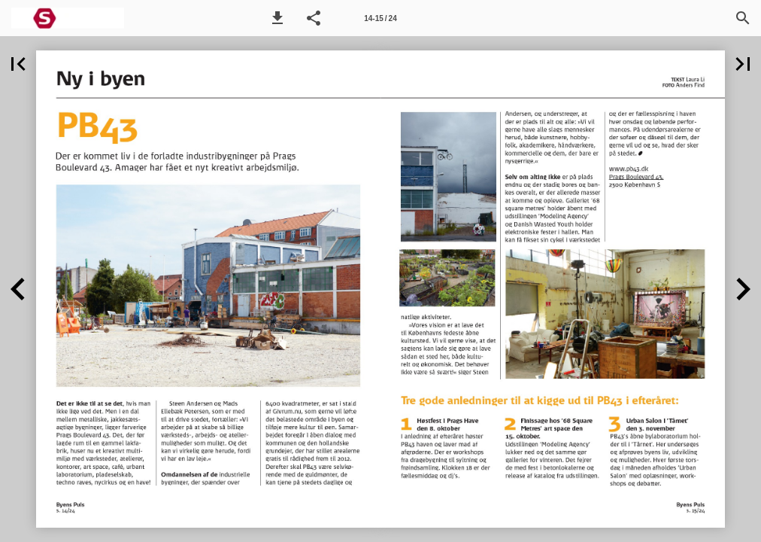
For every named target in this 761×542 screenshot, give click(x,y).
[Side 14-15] (380, 18)
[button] (277, 18)
